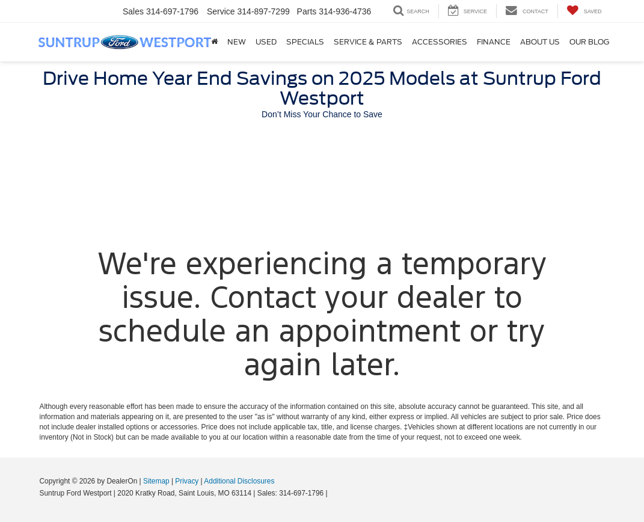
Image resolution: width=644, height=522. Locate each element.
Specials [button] (305, 41)
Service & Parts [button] (368, 41)
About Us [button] (540, 41)
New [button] (236, 41)
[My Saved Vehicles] (584, 11)
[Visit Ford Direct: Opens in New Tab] (332, 493)
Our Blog (589, 41)
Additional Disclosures (239, 481)
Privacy (186, 481)
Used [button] (266, 41)
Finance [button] (494, 41)
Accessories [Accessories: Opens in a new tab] (439, 41)
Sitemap (156, 481)
